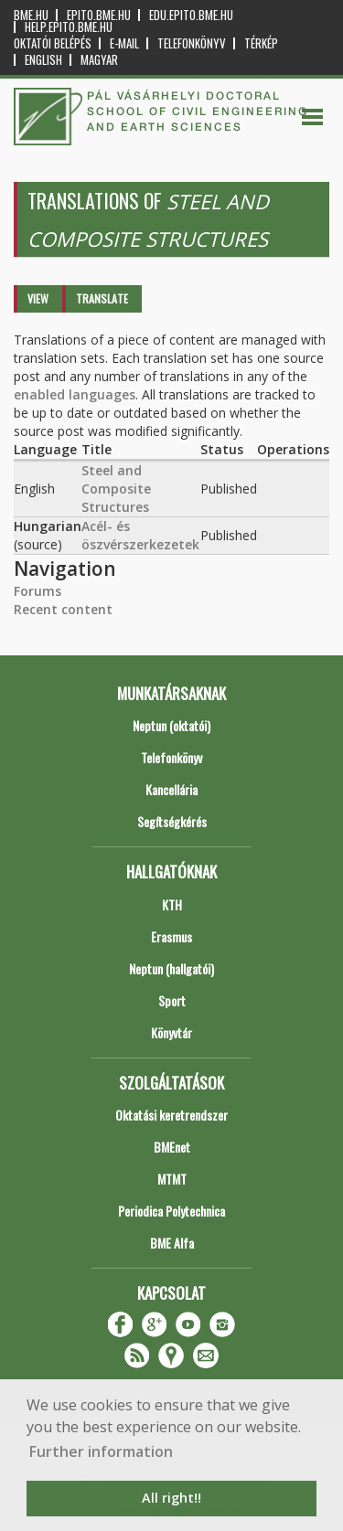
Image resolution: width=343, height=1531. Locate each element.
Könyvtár (171, 1032)
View (37, 298)
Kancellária (171, 789)
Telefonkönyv (191, 43)
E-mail (124, 43)
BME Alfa (172, 1242)
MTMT (172, 1178)
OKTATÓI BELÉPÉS (52, 43)
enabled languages (74, 394)
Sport (172, 1000)
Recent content (63, 609)
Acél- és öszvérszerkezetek (140, 535)
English (43, 60)
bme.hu (31, 15)
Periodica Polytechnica (171, 1210)
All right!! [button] (171, 1497)
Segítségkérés (172, 821)
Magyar (99, 60)
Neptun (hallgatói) (171, 968)
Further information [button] (101, 1451)
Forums (37, 591)
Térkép (261, 43)
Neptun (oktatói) (171, 725)
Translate (102, 298)
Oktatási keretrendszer (171, 1114)
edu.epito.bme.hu (191, 15)
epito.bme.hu (99, 15)
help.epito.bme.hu (69, 27)
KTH (172, 904)
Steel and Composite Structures (116, 489)
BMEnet (172, 1146)
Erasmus (171, 936)
